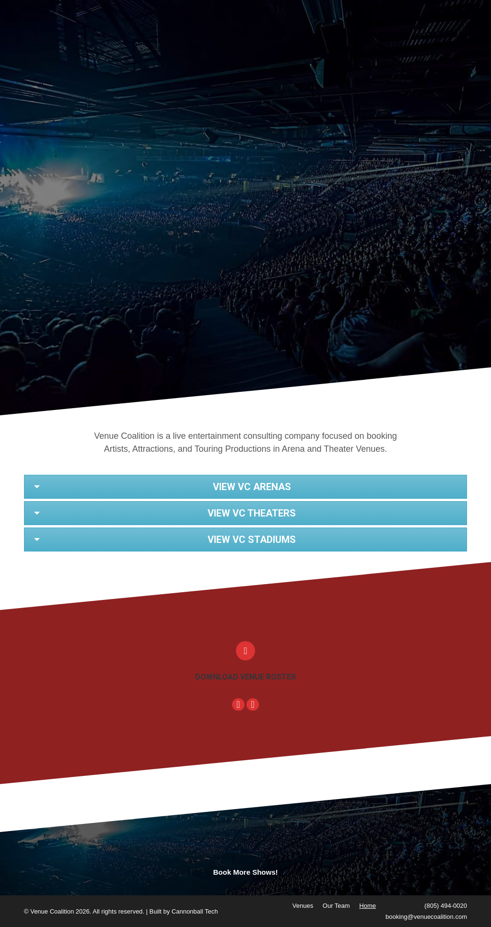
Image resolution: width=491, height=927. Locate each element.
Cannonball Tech (195, 911)
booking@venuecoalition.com (426, 916)
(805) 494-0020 (445, 905)
